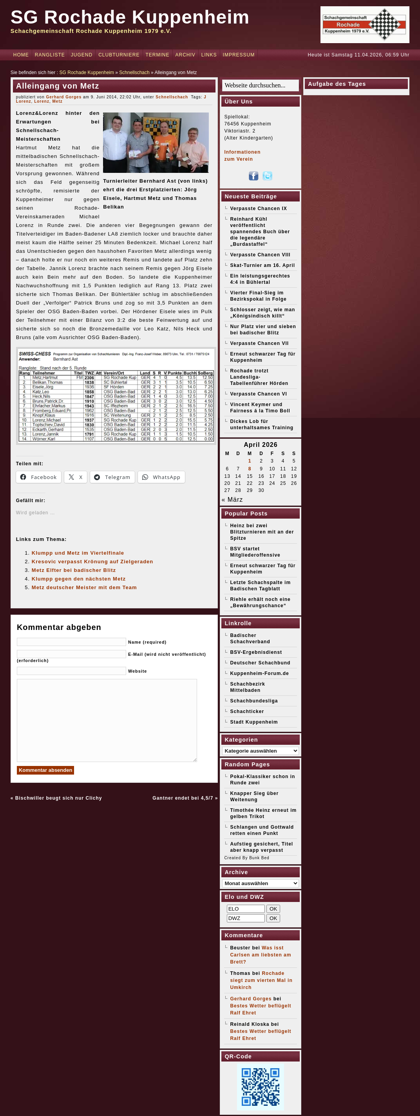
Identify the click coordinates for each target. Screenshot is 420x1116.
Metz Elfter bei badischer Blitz (74, 570)
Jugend (81, 55)
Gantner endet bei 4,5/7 (182, 798)
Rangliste (50, 55)
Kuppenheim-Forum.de (259, 673)
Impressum (239, 55)
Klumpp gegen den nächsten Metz (79, 579)
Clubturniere (118, 55)
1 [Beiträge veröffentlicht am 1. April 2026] (250, 461)
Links (209, 55)
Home (21, 55)
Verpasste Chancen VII (259, 343)
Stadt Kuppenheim (254, 722)
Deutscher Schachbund (260, 663)
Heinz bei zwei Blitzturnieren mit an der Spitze (262, 532)
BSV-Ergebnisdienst (256, 652)
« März (232, 499)
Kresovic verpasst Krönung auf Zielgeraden (92, 561)
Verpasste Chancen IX (258, 208)
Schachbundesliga (254, 701)
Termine (158, 55)
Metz (57, 101)
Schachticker (247, 711)
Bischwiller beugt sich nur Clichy (58, 798)
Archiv (186, 55)
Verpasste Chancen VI (258, 394)
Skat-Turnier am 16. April (262, 265)
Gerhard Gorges (64, 97)
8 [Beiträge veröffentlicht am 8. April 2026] (250, 469)
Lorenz (41, 101)
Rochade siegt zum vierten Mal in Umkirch (261, 980)
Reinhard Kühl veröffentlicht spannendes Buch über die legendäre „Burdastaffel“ (260, 231)
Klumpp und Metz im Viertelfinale (78, 553)
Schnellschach (134, 72)
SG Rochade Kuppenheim (130, 17)
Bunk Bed (259, 858)
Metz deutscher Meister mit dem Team (84, 587)
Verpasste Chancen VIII (260, 255)
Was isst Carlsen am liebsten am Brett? (260, 955)
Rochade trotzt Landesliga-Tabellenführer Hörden (259, 377)
